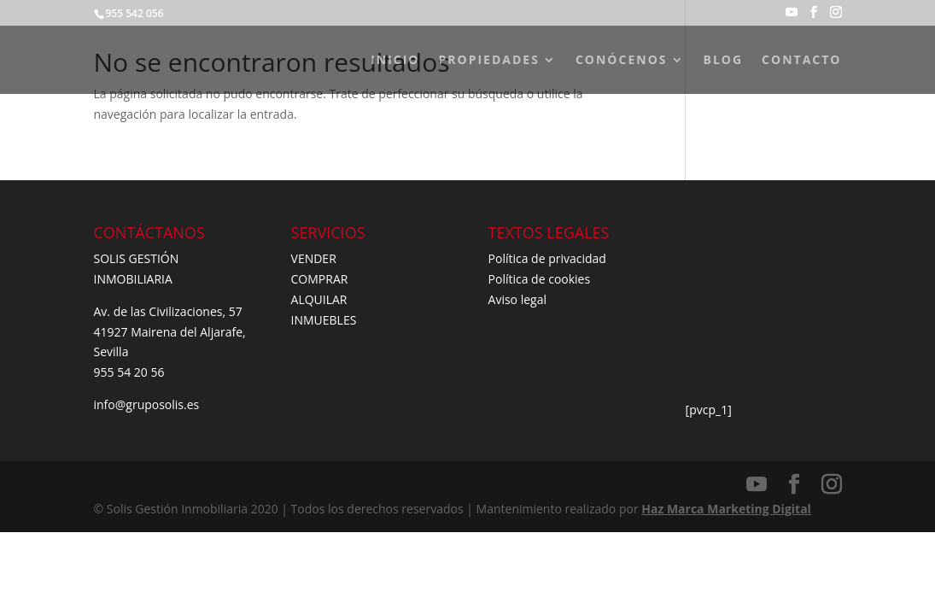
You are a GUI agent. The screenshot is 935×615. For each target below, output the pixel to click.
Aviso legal (517, 299)
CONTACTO (801, 60)
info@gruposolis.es (147, 404)
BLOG (724, 60)
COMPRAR (319, 279)
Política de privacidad (547, 258)
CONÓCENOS (622, 60)
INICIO (395, 60)
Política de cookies (539, 279)
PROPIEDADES (489, 60)
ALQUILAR (319, 299)
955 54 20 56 (129, 372)
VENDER (313, 258)
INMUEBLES (324, 320)
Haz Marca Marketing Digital (726, 509)
